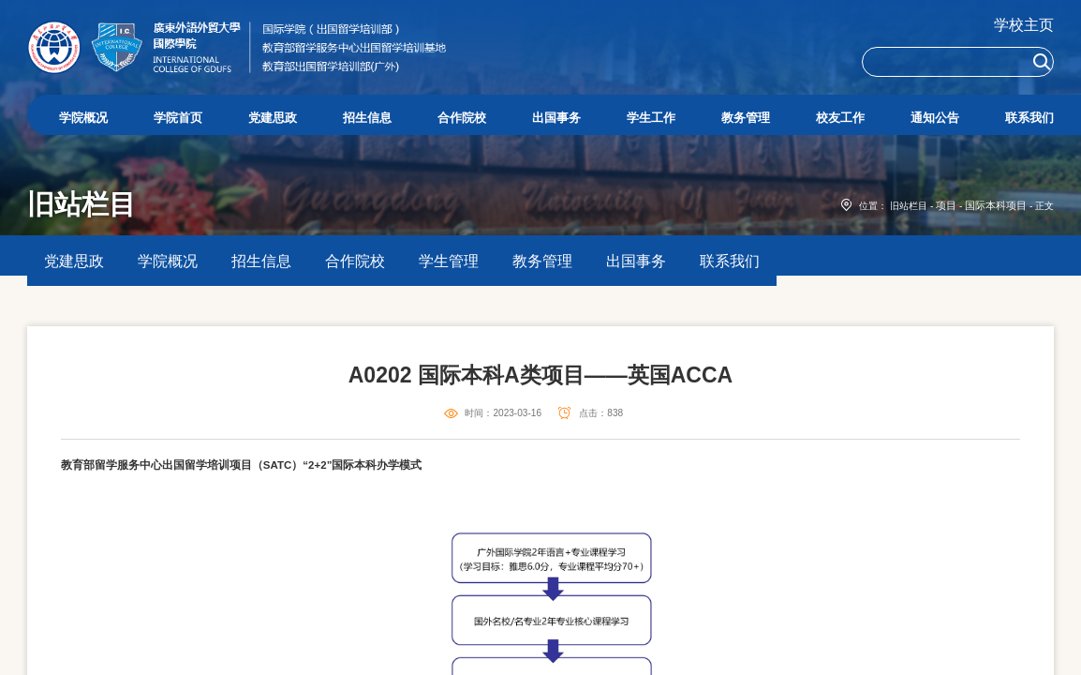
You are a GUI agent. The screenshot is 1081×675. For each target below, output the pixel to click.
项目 (952, 279)
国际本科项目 (998, 279)
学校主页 (1024, 25)
